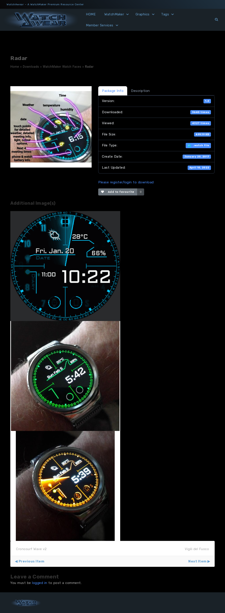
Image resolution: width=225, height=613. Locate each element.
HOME (91, 14)
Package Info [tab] (112, 91)
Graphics (143, 14)
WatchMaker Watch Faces (62, 66)
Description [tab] (140, 91)
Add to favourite (117, 191)
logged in (39, 583)
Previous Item (31, 561)
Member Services (99, 25)
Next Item (197, 561)
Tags (165, 14)
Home (14, 66)
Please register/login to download (126, 182)
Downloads (31, 66)
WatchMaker (114, 14)
